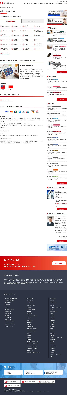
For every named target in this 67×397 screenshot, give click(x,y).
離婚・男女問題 (30, 300)
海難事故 (29, 335)
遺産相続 (29, 318)
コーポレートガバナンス (55, 307)
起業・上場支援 (53, 311)
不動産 (51, 328)
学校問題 (29, 324)
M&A (51, 309)
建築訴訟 (52, 331)
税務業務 (29, 339)
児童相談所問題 (30, 326)
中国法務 (52, 341)
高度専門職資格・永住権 (32, 348)
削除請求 (29, 322)
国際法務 (52, 343)
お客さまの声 (8, 313)
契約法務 (52, 305)
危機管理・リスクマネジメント (56, 337)
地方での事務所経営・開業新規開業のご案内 (51, 372)
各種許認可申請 (53, 346)
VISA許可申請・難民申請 (32, 346)
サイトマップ (8, 317)
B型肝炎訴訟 (29, 313)
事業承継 (52, 348)
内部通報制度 (52, 339)
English (59, 1)
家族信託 (29, 337)
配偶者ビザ (29, 350)
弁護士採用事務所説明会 (8, 372)
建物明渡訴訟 (52, 333)
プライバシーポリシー (9, 324)
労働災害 (29, 311)
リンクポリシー (8, 326)
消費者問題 (29, 320)
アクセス (65, 3)
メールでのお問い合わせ (10, 322)
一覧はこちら (61, 72)
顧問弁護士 (52, 300)
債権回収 (52, 335)
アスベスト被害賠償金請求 (32, 315)
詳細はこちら (61, 209)
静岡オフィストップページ (9, 294)
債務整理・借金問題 (31, 309)
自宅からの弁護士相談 (9, 309)
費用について (8, 302)
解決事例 (7, 315)
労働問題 (29, 303)
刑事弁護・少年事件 (31, 305)
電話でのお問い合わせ (9, 319)
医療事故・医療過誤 (31, 331)
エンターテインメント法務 (55, 354)
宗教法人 (52, 356)
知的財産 (52, 326)
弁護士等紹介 (40, 3)
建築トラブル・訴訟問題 (32, 328)
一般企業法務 (52, 303)
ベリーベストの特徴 (58, 3)
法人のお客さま (34, 3)
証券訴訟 (29, 333)
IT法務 (51, 313)
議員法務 (52, 352)
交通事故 (29, 307)
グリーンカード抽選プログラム (33, 352)
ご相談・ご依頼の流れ (9, 300)
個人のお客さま (27, 3)
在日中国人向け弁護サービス (32, 341)
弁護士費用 (46, 3)
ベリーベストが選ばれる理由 (11, 298)
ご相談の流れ (51, 3)
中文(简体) (62, 1)
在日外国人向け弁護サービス (32, 343)
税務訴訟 (52, 320)
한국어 (66, 1)
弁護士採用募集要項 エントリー (30, 372)
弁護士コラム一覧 (8, 311)
